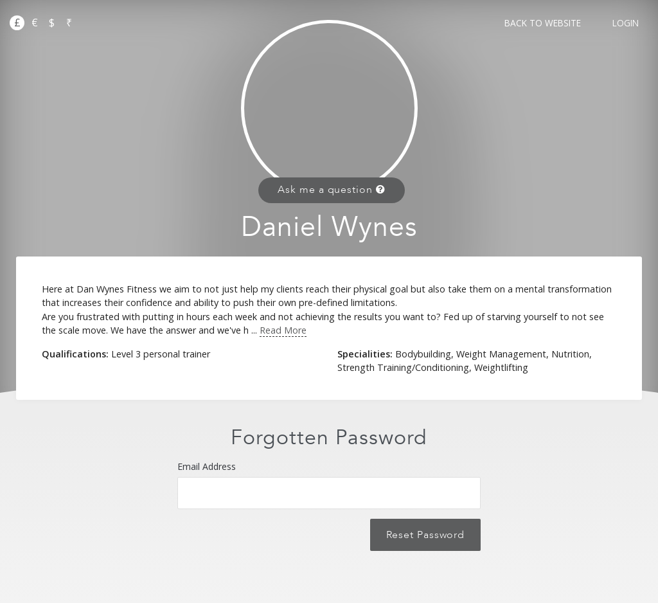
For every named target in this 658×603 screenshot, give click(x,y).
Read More (283, 330)
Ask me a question (331, 190)
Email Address (329, 484)
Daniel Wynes (329, 227)
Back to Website (542, 23)
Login (625, 23)
